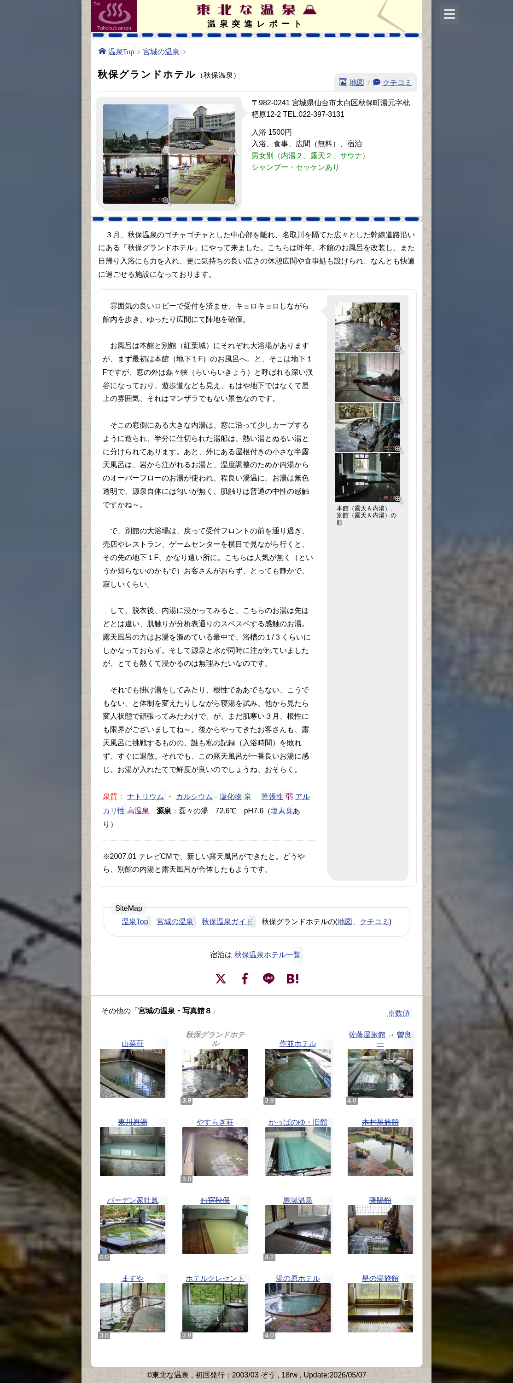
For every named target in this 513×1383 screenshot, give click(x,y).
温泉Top (121, 51)
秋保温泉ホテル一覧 (267, 955)
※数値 (399, 1013)
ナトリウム (145, 796)
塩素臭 (282, 810)
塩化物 (231, 796)
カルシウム (194, 796)
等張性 (272, 796)
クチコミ (397, 82)
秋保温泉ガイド (227, 922)
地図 (357, 82)
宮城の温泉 (161, 51)
